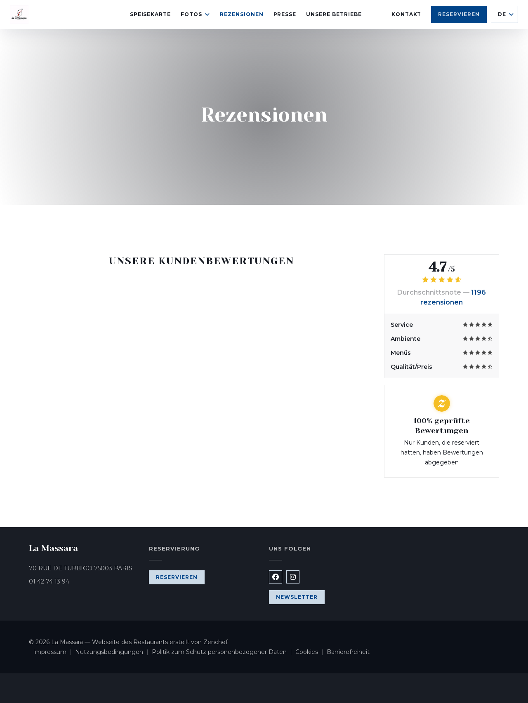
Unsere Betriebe (333, 14)
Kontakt (406, 14)
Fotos (195, 14)
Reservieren (459, 14)
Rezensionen (242, 14)
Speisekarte (150, 14)
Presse (285, 14)
